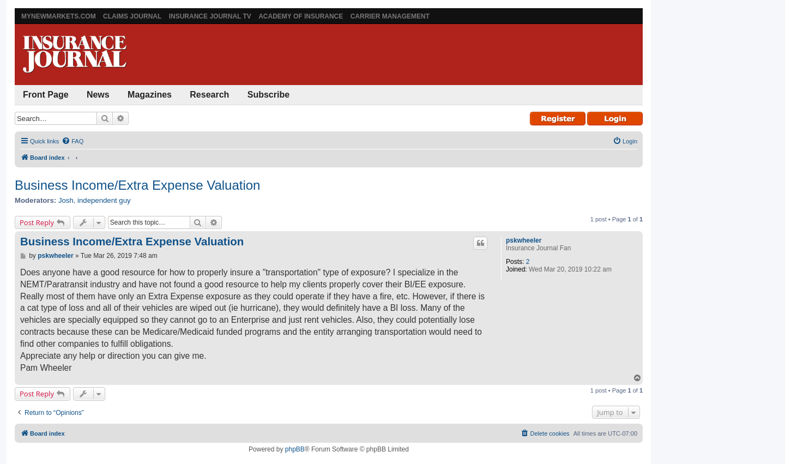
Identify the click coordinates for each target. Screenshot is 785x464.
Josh (66, 200)
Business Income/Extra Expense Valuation (137, 185)
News (98, 94)
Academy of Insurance (300, 16)
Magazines (150, 94)
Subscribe (268, 94)
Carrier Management (390, 16)
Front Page (46, 94)
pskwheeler (523, 240)
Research (209, 94)
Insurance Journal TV (210, 16)
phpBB (295, 449)
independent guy (104, 200)
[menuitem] (72, 141)
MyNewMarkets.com (58, 16)
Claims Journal (132, 16)
